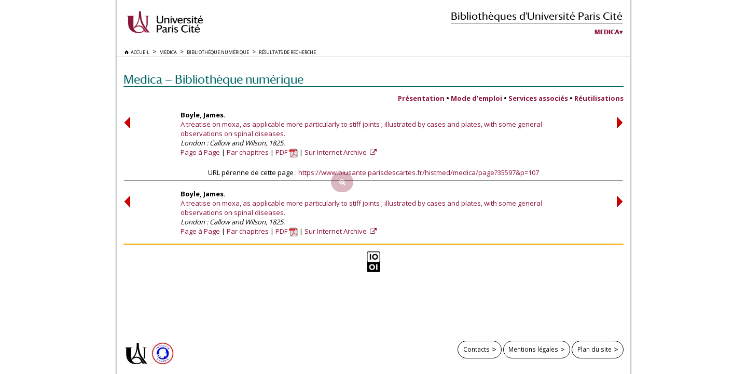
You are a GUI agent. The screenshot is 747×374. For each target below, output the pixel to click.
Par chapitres (248, 152)
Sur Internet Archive (336, 152)
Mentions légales (533, 349)
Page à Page (200, 152)
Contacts (476, 349)
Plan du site (594, 349)
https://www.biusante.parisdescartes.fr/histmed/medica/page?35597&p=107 (418, 172)
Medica (606, 32)
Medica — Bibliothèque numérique (213, 79)
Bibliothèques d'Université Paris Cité (536, 16)
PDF (286, 152)
